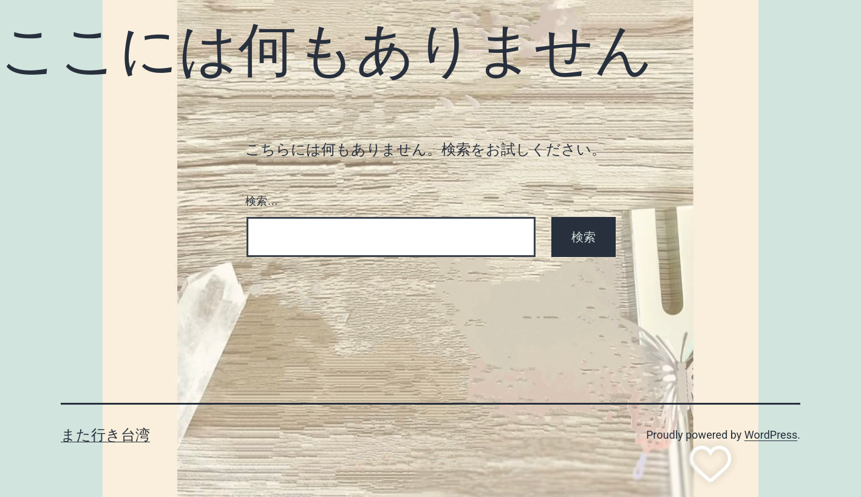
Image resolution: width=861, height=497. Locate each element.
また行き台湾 (105, 435)
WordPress (770, 434)
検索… (261, 201)
